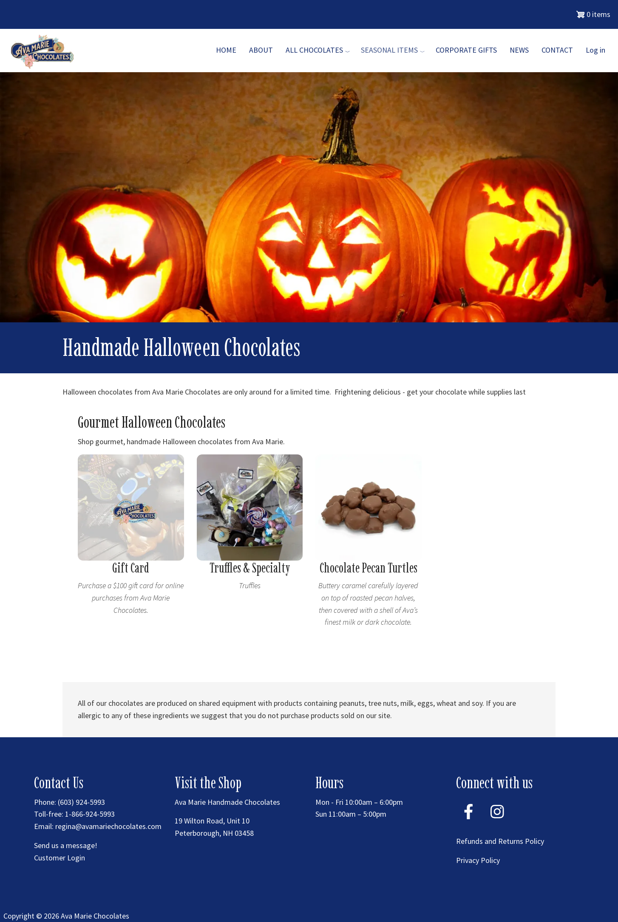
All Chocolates (314, 50)
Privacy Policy (478, 860)
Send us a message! (65, 845)
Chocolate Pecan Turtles (368, 568)
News (519, 50)
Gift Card (130, 568)
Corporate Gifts (466, 50)
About (261, 50)
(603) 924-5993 (81, 802)
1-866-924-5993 (90, 814)
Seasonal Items (389, 50)
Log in (595, 50)
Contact (557, 50)
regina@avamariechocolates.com (108, 826)
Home (226, 50)
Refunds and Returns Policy (500, 841)
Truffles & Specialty (250, 568)
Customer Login (59, 858)
